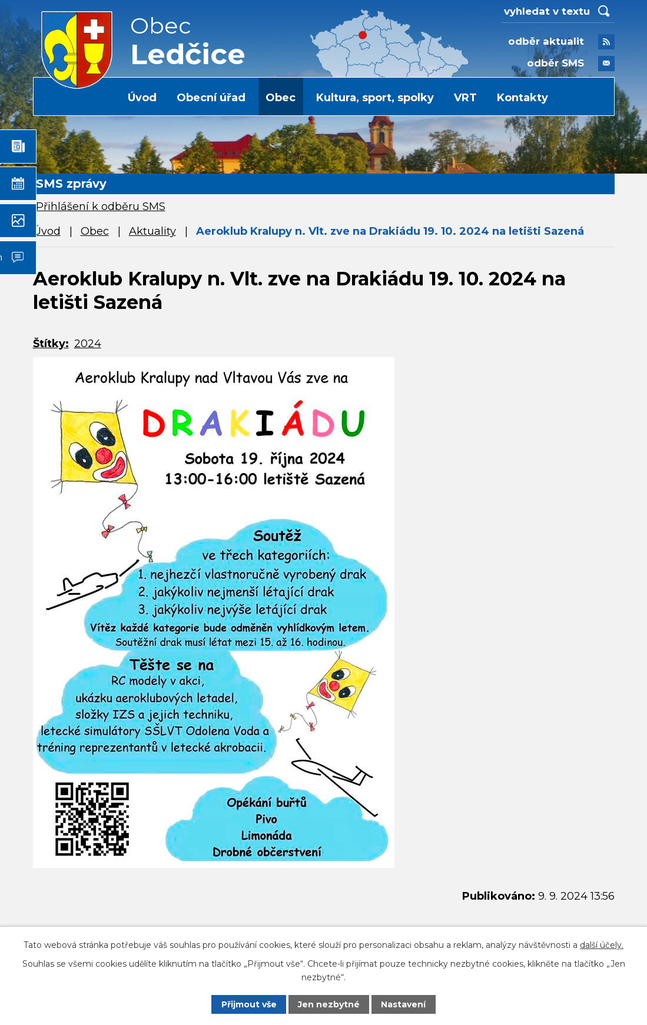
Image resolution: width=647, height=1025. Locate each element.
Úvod (142, 97)
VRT (465, 97)
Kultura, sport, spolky (375, 97)
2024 (87, 343)
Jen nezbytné (329, 1004)
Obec (281, 97)
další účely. (601, 945)
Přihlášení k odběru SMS (100, 206)
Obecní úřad (211, 97)
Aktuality (152, 231)
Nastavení (403, 1004)
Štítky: (51, 343)
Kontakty (522, 97)
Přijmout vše (249, 1004)
